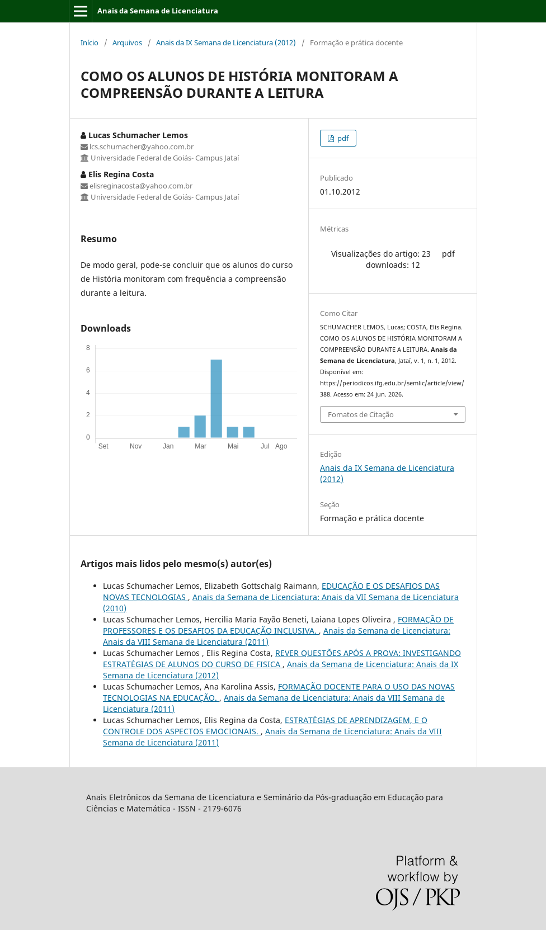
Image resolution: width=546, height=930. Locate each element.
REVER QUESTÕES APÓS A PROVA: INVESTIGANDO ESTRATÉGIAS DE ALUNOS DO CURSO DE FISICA (282, 658)
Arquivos (127, 42)
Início (89, 42)
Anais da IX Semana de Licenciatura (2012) (226, 42)
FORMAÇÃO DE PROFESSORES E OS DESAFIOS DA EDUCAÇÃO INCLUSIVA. (278, 625)
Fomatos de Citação (361, 414)
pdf (342, 138)
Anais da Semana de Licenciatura (157, 11)
